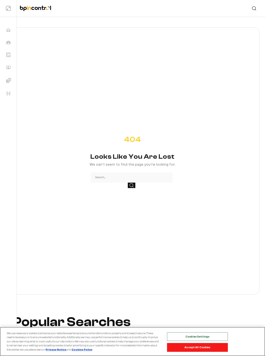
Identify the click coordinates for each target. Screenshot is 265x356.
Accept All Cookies (197, 347)
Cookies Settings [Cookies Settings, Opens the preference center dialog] (197, 336)
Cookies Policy (82, 349)
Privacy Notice (56, 349)
